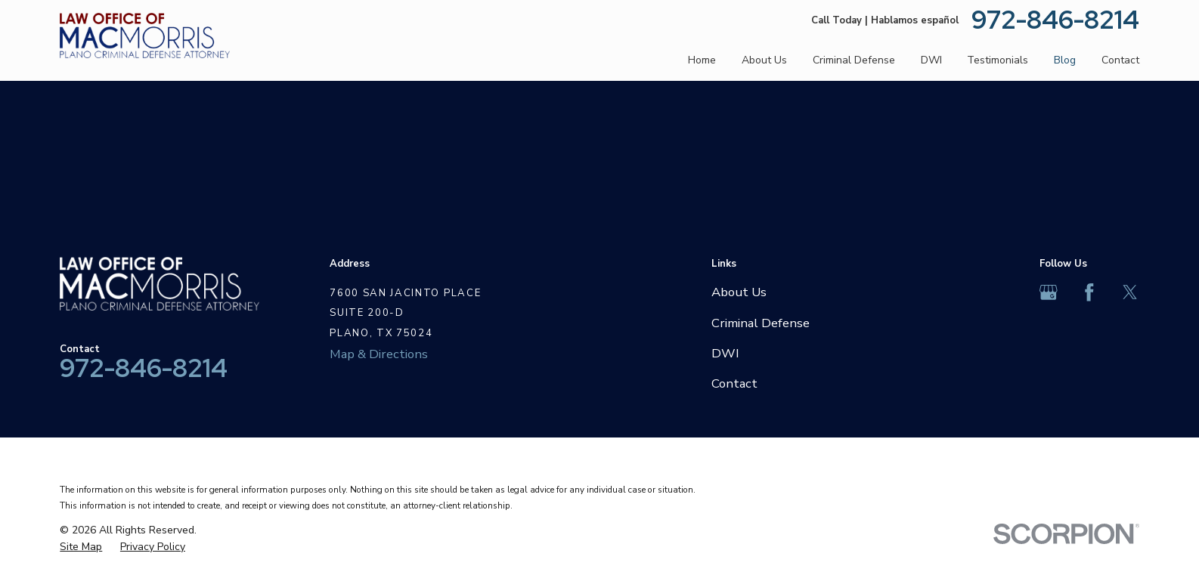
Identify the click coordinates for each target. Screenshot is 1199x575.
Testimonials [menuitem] (997, 60)
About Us (739, 292)
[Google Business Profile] (1048, 292)
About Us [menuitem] (764, 60)
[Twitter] (1130, 292)
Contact (734, 383)
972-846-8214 (1055, 20)
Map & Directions (379, 354)
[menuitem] (81, 547)
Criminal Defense (760, 323)
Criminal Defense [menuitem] (854, 60)
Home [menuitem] (702, 60)
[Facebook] (1089, 292)
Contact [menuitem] (1120, 60)
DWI (725, 353)
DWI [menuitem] (931, 60)
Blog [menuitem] (1065, 60)
